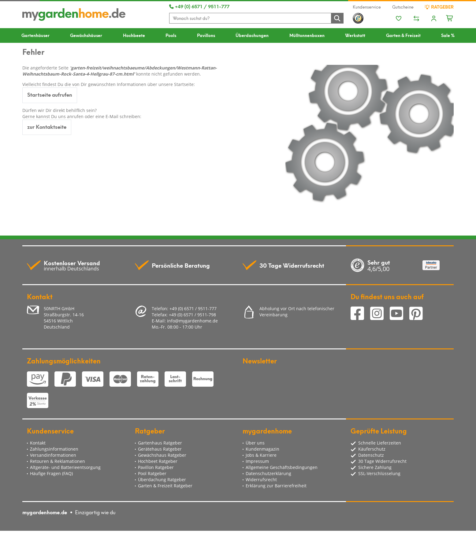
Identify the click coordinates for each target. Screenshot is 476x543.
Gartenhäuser (35, 35)
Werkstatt (355, 35)
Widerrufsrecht (261, 479)
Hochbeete (134, 35)
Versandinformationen (53, 455)
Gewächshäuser (86, 35)
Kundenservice (367, 7)
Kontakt (38, 443)
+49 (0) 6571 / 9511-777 (199, 6)
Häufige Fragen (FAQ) (51, 473)
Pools (170, 35)
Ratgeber (439, 7)
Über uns (255, 443)
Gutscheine (403, 7)
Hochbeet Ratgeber (157, 461)
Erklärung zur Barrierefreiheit (276, 486)
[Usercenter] (433, 19)
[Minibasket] (450, 17)
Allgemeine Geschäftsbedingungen (282, 467)
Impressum (257, 461)
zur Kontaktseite (46, 126)
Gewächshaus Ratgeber (162, 455)
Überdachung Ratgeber (162, 479)
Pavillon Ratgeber (156, 467)
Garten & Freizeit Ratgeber (165, 486)
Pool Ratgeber (152, 473)
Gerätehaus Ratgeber (160, 449)
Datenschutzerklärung (268, 473)
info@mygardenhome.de (192, 321)
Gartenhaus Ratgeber (160, 443)
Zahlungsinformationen (54, 449)
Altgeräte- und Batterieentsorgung (65, 467)
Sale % (448, 35)
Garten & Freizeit (403, 35)
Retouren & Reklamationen (57, 461)
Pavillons (206, 35)
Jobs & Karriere (261, 455)
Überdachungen (252, 35)
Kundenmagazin (262, 449)
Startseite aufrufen (49, 94)
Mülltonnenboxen (307, 35)
